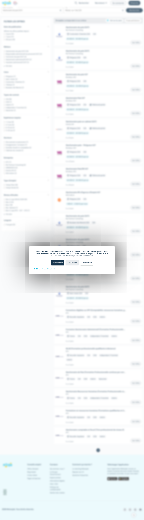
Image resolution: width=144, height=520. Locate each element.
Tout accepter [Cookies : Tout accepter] (58, 263)
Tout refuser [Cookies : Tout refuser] (72, 263)
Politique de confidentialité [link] (44, 269)
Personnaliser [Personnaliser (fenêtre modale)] (87, 263)
